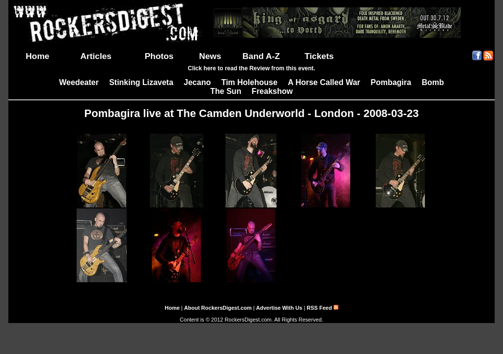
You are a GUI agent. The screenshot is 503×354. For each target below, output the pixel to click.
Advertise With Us (279, 308)
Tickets (319, 56)
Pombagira (390, 82)
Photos (159, 56)
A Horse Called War (324, 82)
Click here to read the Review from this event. (251, 68)
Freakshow (272, 91)
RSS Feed (322, 308)
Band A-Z (261, 56)
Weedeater (79, 82)
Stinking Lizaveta (141, 82)
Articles (96, 56)
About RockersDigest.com (218, 308)
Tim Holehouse (249, 82)
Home (37, 56)
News (210, 56)
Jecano (197, 82)
